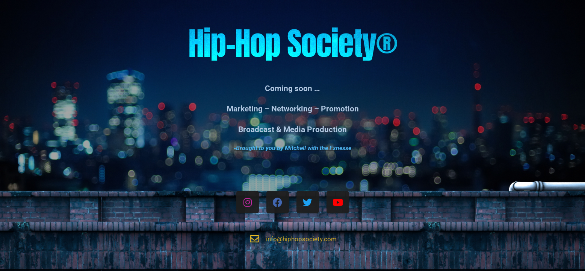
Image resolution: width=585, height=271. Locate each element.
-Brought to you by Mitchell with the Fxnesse (292, 148)
